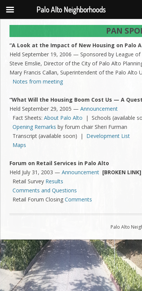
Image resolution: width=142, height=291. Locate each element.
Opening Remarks (34, 126)
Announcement (99, 108)
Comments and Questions (44, 190)
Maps (19, 145)
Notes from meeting (37, 81)
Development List (108, 135)
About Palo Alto (63, 117)
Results (54, 181)
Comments (78, 199)
